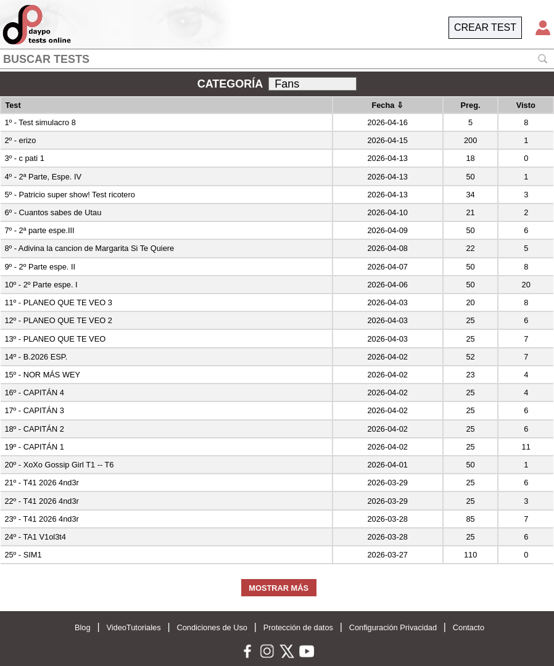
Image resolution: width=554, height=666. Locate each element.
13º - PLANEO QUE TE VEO (54, 338)
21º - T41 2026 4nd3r (41, 482)
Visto (525, 105)
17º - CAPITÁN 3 (34, 410)
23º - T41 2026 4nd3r (41, 519)
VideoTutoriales (133, 627)
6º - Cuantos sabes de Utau (52, 212)
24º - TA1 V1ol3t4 (35, 536)
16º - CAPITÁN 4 (34, 392)
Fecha (387, 105)
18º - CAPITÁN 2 (34, 429)
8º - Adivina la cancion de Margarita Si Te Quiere (89, 248)
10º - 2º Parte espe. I (40, 284)
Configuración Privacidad (393, 627)
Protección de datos (298, 627)
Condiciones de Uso (211, 627)
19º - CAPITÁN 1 (34, 446)
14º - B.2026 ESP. (35, 356)
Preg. (471, 105)
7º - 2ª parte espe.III (39, 230)
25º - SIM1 (22, 554)
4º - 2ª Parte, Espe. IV (42, 176)
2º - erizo (20, 140)
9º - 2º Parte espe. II (39, 266)
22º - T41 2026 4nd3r (41, 501)
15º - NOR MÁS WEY (42, 374)
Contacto (468, 627)
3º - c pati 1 (24, 158)
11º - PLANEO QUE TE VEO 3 (58, 302)
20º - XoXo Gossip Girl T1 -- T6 (59, 464)
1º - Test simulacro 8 (39, 122)
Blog (83, 627)
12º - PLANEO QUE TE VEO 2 (58, 320)
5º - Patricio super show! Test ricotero (69, 194)
